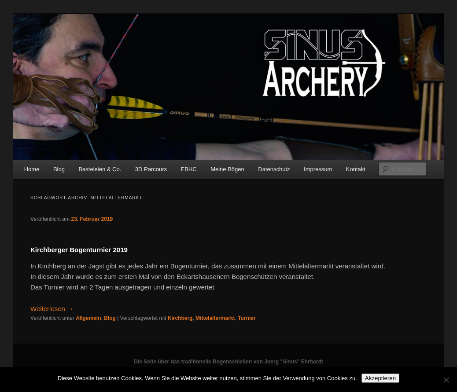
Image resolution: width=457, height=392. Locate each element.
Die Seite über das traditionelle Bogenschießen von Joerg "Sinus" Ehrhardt (228, 362)
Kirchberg (180, 318)
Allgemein (88, 318)
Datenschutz (274, 169)
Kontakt (355, 169)
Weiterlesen (52, 308)
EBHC (189, 169)
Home (32, 169)
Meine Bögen (227, 169)
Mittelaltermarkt (215, 318)
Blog (59, 169)
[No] (446, 379)
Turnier (246, 318)
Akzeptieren (380, 378)
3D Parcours (151, 169)
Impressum (318, 169)
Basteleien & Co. (99, 169)
